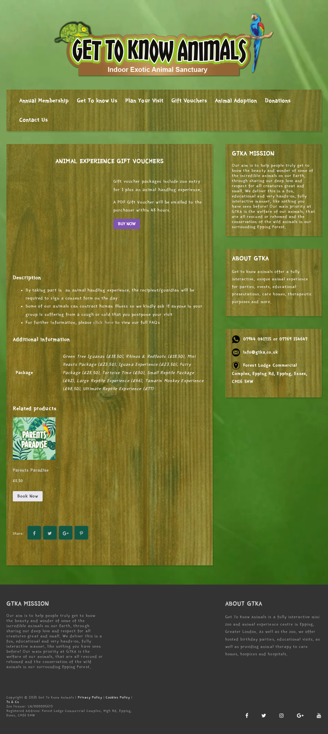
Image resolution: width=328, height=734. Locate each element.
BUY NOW (126, 224)
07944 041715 (257, 339)
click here (103, 322)
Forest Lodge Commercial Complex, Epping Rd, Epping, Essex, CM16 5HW (269, 373)
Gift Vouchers (189, 101)
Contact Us (33, 120)
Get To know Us (97, 101)
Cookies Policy (118, 697)
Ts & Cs (12, 702)
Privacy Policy (90, 697)
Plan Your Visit (144, 101)
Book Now (27, 496)
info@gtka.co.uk (260, 352)
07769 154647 (293, 339)
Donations (278, 101)
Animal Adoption (236, 101)
